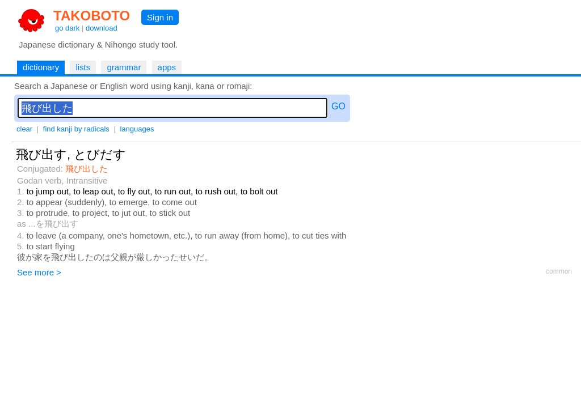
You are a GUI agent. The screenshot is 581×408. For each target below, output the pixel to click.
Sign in (160, 17)
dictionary (41, 67)
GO (338, 106)
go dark (67, 28)
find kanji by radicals (76, 129)
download (101, 28)
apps (167, 67)
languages (137, 129)
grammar (124, 67)
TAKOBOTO (91, 15)
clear (24, 129)
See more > (39, 272)
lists (82, 67)
